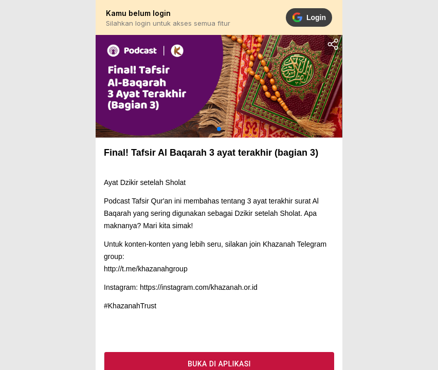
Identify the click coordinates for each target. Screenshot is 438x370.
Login (309, 17)
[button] (219, 129)
